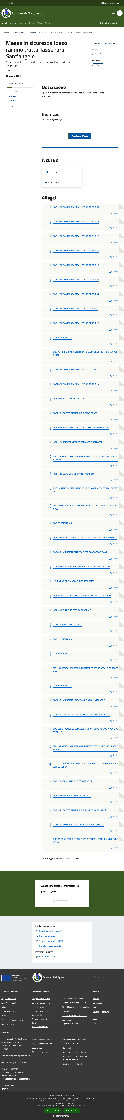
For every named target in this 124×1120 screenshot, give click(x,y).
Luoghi (96, 1018)
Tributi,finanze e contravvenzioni (75, 1007)
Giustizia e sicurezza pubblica (74, 1002)
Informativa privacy (70, 1043)
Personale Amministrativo (12, 1020)
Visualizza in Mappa (80, 135)
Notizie (96, 998)
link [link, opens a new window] (85, 1106)
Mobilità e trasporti (40, 1026)
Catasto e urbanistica (40, 1019)
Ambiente (33, 32)
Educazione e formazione (72, 998)
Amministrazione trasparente (74, 1039)
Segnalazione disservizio (42, 1043)
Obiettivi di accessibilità (72, 1064)
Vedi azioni (110, 43)
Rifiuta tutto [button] (71, 1111)
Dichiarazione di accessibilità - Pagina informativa (74, 1058)
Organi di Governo (8, 998)
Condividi (98, 43)
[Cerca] (120, 13)
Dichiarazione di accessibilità (74, 1052)
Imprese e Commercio (40, 1011)
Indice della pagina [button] (16, 83)
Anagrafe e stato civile (41, 998)
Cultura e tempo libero (41, 1002)
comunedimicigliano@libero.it (13, 1062)
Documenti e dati (8, 1024)
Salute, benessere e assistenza (74, 1015)
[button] (62, 1116)
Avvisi (23, 32)
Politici (4, 1015)
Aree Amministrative (9, 1002)
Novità (15, 32)
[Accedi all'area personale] (110, 3)
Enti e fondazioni (8, 1011)
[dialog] (62, 1106)
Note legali (66, 1047)
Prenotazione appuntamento (43, 1039)
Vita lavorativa (38, 1007)
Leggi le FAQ (37, 1047)
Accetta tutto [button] (53, 1111)
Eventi (95, 1023)
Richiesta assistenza (40, 1052)
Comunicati (97, 1002)
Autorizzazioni (68, 1019)
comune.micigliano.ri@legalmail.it (15, 1055)
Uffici (3, 1007)
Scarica (113, 212)
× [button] (121, 1094)
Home (6, 32)
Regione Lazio (7, 3)
